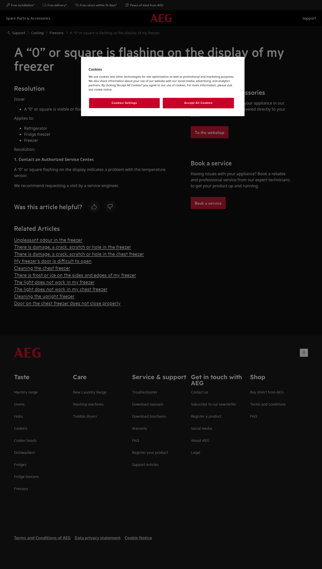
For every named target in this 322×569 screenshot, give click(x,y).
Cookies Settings (124, 102)
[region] (163, 86)
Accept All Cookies (198, 102)
